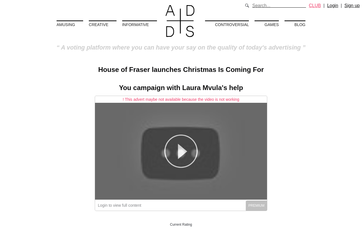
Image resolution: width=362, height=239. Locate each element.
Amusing (66, 24)
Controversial (232, 24)
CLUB (315, 5)
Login (332, 5)
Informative (135, 24)
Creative (98, 24)
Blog (299, 24)
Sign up (352, 5)
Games (271, 24)
